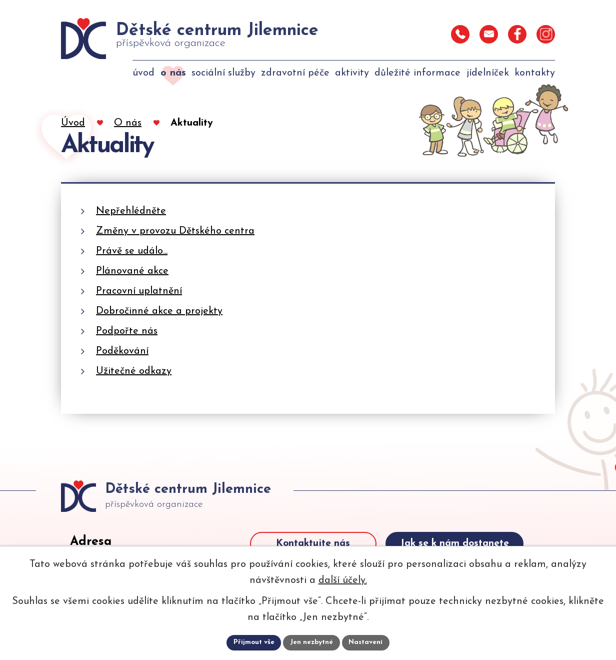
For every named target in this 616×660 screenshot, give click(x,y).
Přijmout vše (253, 642)
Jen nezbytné (312, 642)
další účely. (342, 580)
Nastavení (367, 642)
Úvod (73, 123)
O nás (128, 123)
